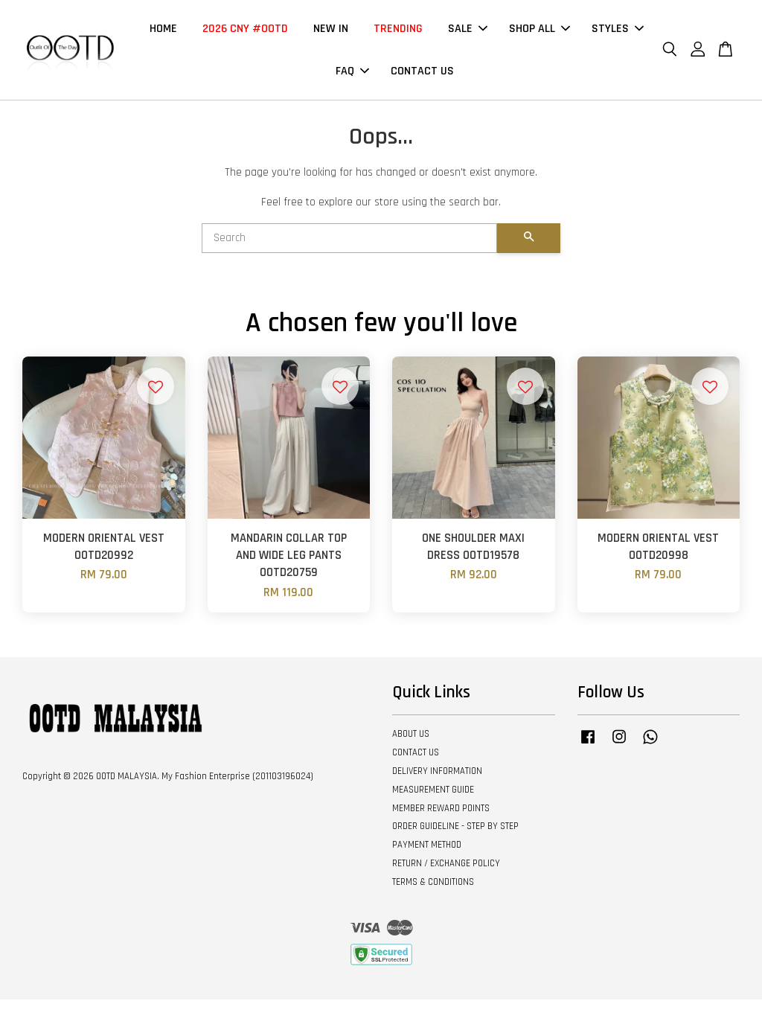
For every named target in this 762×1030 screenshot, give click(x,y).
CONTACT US (422, 71)
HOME (163, 28)
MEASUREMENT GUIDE (433, 790)
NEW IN (330, 28)
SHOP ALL (539, 28)
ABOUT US (410, 734)
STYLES (618, 28)
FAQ (352, 71)
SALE (467, 28)
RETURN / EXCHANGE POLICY (446, 863)
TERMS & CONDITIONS (433, 882)
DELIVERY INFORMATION (437, 771)
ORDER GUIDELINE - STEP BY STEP (455, 826)
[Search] (349, 238)
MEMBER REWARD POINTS (441, 808)
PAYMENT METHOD (426, 845)
